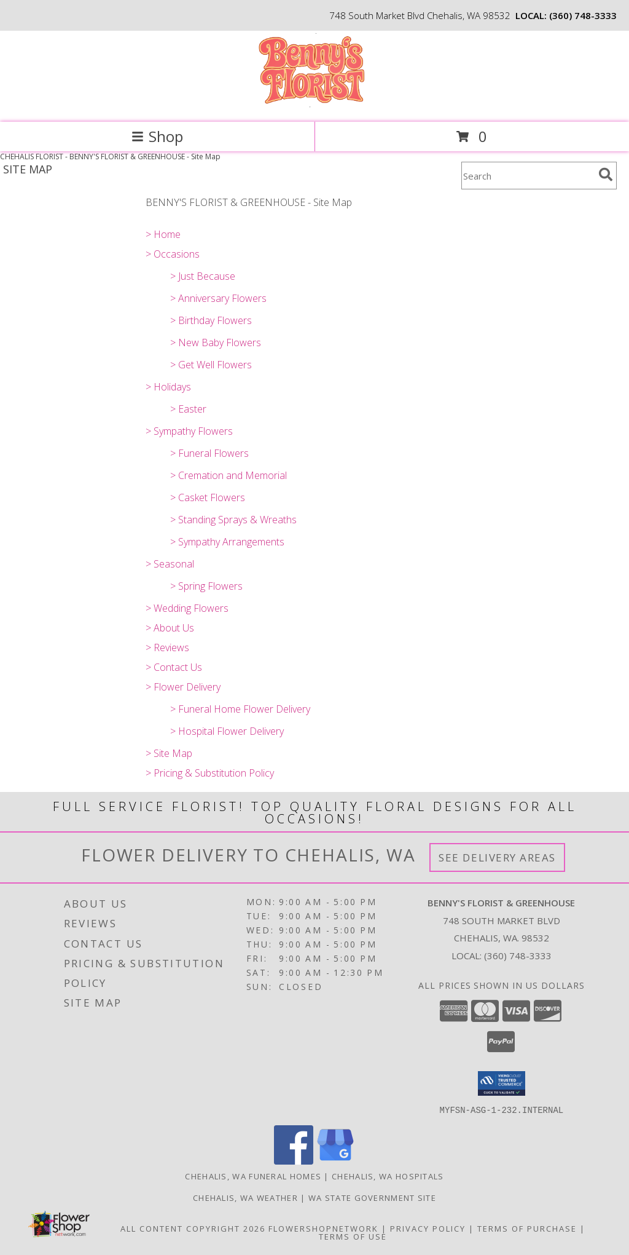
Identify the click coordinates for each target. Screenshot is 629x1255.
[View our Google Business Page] (335, 1160)
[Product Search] (527, 175)
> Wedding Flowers (187, 608)
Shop (157, 136)
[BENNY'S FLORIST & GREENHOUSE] (314, 104)
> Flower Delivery (183, 687)
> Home (163, 234)
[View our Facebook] (293, 1160)
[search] (605, 174)
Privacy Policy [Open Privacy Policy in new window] (428, 1227)
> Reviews (167, 647)
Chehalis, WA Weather (245, 1197)
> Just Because (202, 276)
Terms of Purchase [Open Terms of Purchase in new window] (527, 1227)
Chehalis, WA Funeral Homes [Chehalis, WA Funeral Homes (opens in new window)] (253, 1175)
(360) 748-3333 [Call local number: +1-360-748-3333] (583, 15)
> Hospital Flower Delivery (227, 731)
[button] (501, 1083)
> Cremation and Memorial (228, 475)
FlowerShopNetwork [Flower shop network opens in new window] (323, 1227)
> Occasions (173, 254)
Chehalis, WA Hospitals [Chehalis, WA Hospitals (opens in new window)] (388, 1175)
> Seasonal (170, 564)
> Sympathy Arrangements (227, 541)
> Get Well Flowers (211, 364)
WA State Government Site (372, 1197)
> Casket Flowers (207, 497)
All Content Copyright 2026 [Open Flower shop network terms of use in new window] (192, 1227)
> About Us (170, 628)
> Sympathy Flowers (189, 431)
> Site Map (169, 753)
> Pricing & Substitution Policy (210, 773)
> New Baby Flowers (215, 342)
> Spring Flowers (206, 586)
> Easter (188, 409)
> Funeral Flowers (209, 453)
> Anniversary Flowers (218, 298)
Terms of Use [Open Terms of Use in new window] (353, 1235)
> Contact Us (174, 667)
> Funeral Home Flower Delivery (240, 709)
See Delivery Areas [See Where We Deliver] (497, 857)
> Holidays (168, 387)
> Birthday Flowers (211, 320)
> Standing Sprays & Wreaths (233, 519)
